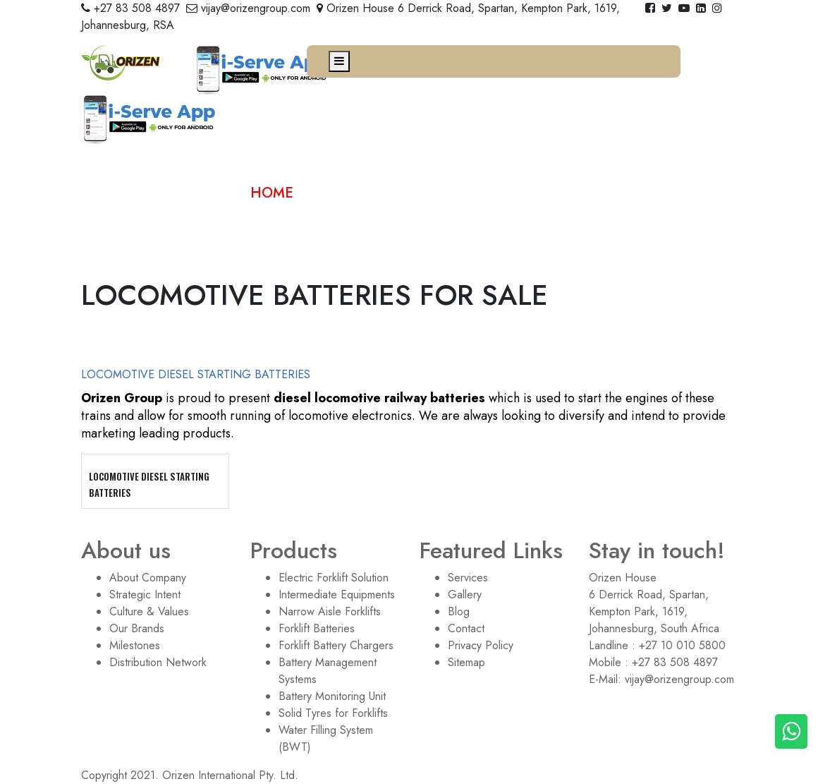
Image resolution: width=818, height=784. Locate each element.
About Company (147, 577)
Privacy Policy (480, 645)
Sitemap (466, 662)
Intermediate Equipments (337, 594)
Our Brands (136, 628)
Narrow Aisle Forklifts (330, 611)
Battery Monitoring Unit (332, 696)
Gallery (465, 594)
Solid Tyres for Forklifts (333, 713)
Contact (466, 628)
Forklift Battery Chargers (336, 645)
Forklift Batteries (317, 628)
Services (468, 577)
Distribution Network (158, 662)
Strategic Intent (145, 594)
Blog (459, 611)
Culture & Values (149, 611)
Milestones (134, 645)
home (271, 193)
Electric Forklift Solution (334, 577)
